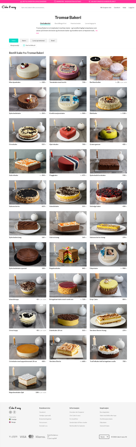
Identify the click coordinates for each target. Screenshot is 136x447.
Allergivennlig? (14, 45)
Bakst (24, 40)
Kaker (14, 40)
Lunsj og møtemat (39, 40)
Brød (53, 40)
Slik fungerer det (105, 7)
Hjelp (124, 7)
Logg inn (131, 7)
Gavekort (117, 7)
